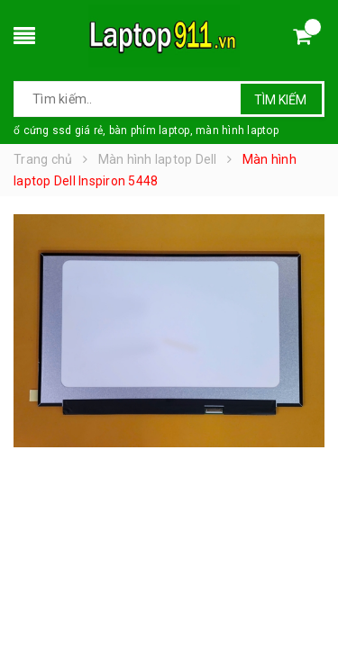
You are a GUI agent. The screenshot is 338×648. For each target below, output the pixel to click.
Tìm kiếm (280, 100)
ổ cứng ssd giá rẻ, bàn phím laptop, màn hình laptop (146, 130)
